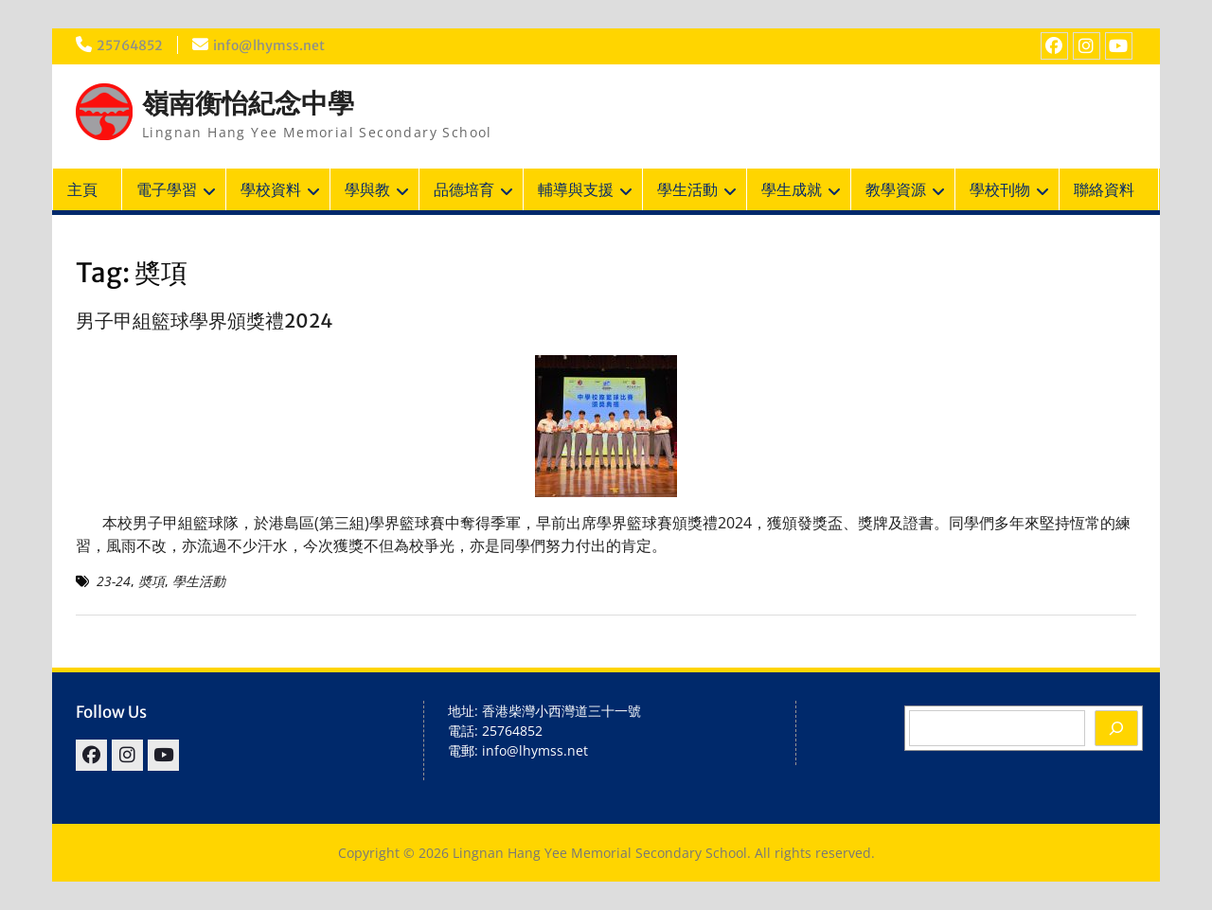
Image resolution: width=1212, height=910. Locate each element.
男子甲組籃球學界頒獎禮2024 (204, 320)
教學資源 (895, 189)
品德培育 (464, 189)
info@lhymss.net (269, 45)
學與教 (367, 189)
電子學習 (166, 189)
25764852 (130, 45)
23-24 (114, 581)
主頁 (82, 189)
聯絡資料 (1104, 189)
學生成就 (791, 189)
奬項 (151, 581)
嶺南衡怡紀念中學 (248, 103)
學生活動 (687, 189)
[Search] (1116, 728)
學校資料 (271, 189)
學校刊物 (1000, 189)
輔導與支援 (576, 189)
